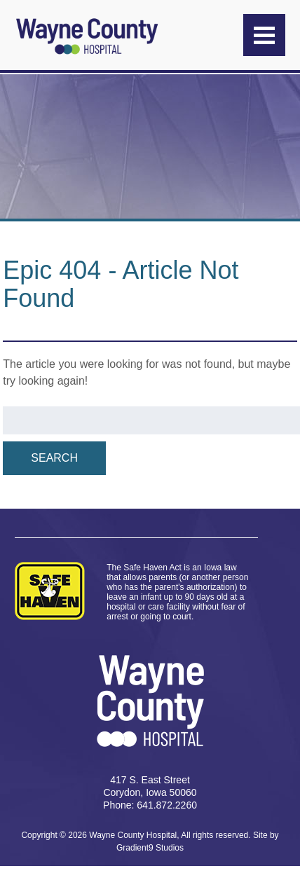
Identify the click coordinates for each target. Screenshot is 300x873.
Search (54, 458)
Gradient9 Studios (150, 848)
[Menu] (264, 35)
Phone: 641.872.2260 (150, 805)
